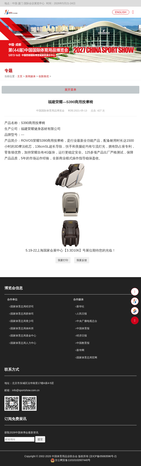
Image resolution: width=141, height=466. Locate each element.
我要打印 (63, 260)
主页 (19, 76)
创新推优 (44, 76)
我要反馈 (82, 260)
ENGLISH (120, 12)
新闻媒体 (30, 76)
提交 (40, 439)
